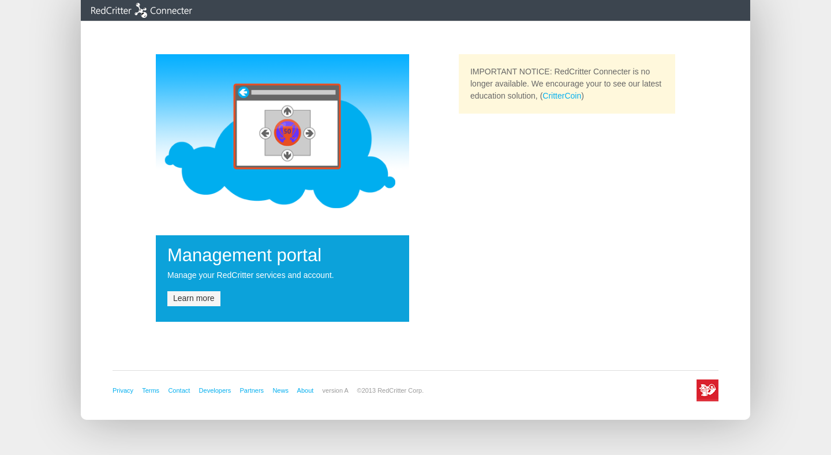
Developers (215, 390)
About (305, 390)
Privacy (123, 390)
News (280, 390)
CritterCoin (561, 95)
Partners (252, 390)
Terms (150, 390)
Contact (179, 390)
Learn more (194, 298)
